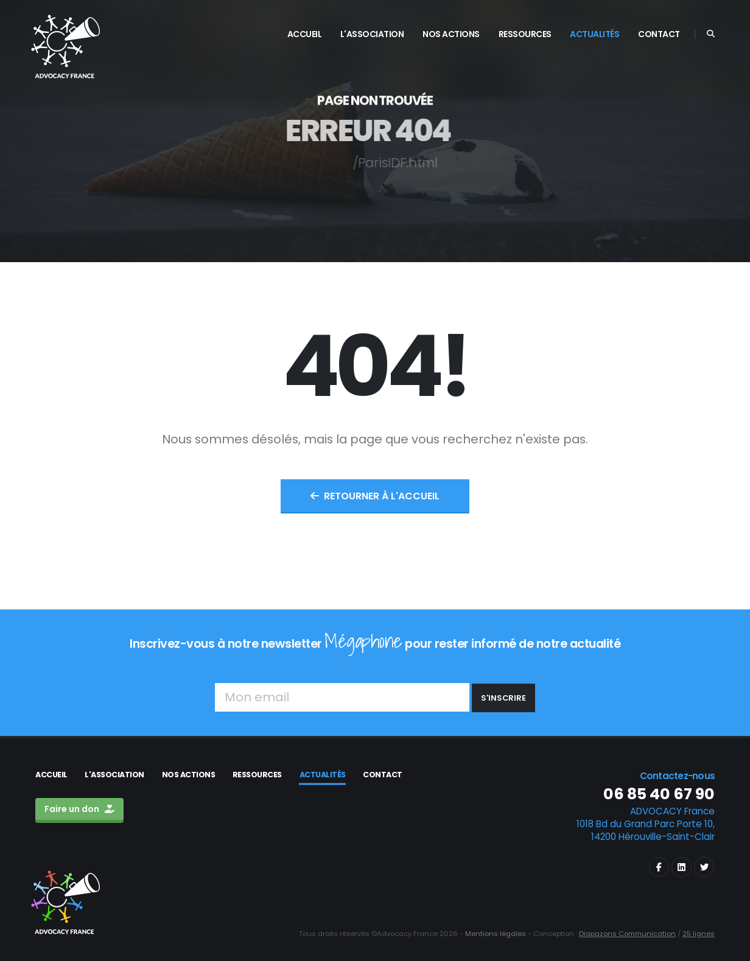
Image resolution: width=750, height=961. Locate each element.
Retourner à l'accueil (375, 496)
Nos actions (189, 774)
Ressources (257, 774)
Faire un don (79, 809)
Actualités (323, 774)
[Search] (711, 34)
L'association (114, 774)
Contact (382, 774)
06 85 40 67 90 (659, 794)
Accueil (51, 774)
